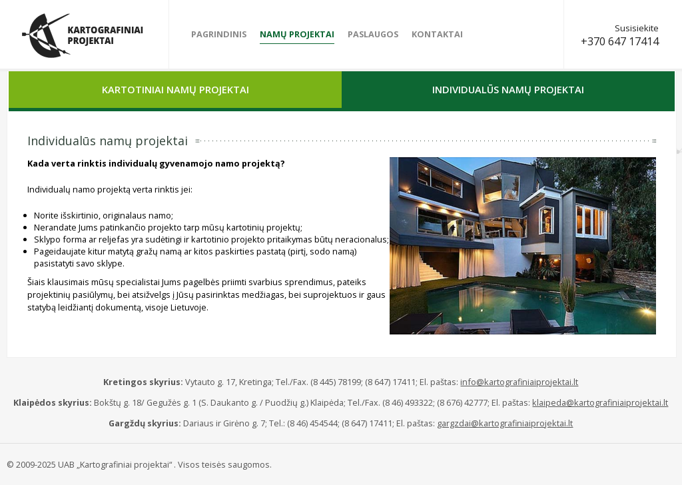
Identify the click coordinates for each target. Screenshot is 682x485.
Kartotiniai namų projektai (175, 89)
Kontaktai (437, 34)
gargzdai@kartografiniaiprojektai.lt (505, 423)
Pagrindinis (218, 34)
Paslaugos (373, 34)
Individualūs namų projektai (508, 89)
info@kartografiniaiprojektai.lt (519, 382)
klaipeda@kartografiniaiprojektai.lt (600, 402)
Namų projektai (297, 34)
